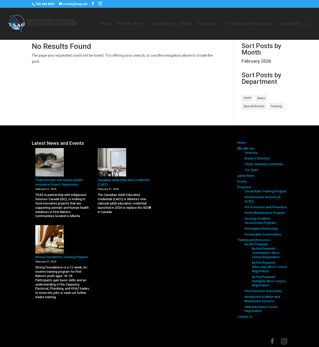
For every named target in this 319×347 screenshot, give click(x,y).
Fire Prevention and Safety (263, 291)
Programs (207, 24)
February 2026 (256, 61)
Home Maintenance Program (265, 213)
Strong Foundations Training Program (61, 257)
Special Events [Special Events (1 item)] (254, 106)
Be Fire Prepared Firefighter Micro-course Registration (269, 281)
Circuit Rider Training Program (266, 191)
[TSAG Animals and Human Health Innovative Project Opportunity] (49, 163)
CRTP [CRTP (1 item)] (247, 98)
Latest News (163, 24)
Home (106, 24)
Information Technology (261, 228)
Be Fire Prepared (256, 244)
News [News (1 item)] (261, 98)
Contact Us (291, 24)
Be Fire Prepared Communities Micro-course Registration (266, 253)
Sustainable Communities (263, 234)
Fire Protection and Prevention (266, 207)
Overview (251, 153)
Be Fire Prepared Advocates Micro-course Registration (269, 267)
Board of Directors (257, 158)
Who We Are (129, 24)
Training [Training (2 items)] (276, 106)
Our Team (251, 170)
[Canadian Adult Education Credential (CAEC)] (112, 163)
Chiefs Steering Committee (264, 164)
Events (186, 24)
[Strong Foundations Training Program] (49, 240)
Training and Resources (248, 24)
